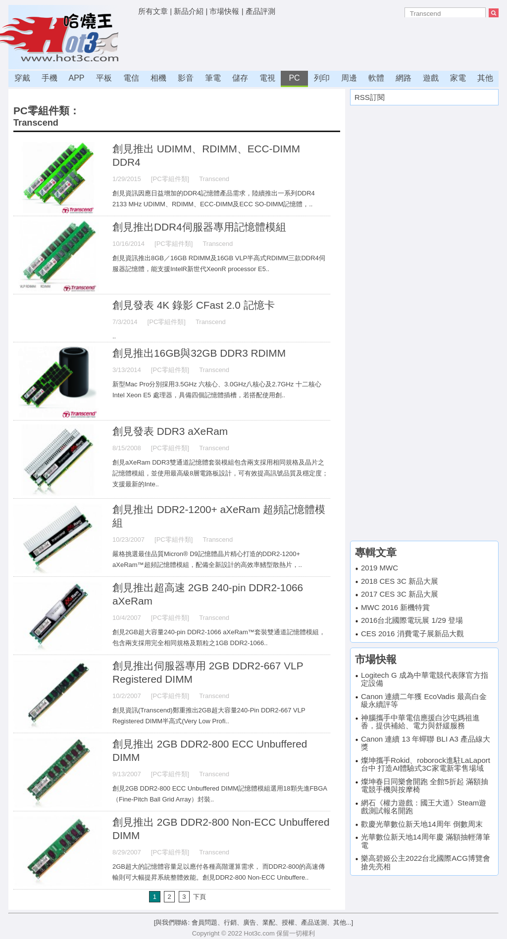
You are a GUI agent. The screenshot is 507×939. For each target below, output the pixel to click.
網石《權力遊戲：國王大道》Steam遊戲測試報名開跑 (423, 806)
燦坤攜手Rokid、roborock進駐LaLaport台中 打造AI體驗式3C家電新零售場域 (425, 764)
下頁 (199, 896)
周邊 (349, 78)
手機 (49, 78)
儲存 (240, 78)
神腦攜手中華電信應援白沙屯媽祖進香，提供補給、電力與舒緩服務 (420, 721)
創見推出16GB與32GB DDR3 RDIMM (199, 353)
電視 (267, 78)
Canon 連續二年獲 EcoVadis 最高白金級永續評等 (424, 700)
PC (294, 78)
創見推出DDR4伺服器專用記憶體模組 (199, 227)
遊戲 (431, 78)
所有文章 (153, 11)
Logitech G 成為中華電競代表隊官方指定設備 (424, 679)
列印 (322, 78)
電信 (131, 78)
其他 (485, 78)
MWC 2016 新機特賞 (395, 607)
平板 (104, 78)
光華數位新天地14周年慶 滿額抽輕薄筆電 (425, 841)
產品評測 (260, 11)
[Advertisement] (318, 42)
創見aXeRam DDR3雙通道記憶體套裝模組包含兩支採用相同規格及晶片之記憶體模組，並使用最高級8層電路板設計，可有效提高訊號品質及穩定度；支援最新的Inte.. (220, 473)
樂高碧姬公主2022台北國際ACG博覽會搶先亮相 (425, 862)
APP (76, 78)
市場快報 (224, 11)
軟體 (376, 78)
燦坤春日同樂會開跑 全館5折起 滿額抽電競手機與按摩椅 (424, 785)
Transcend (35, 123)
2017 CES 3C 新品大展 (399, 594)
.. (114, 336)
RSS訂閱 (370, 97)
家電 (458, 78)
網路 (403, 78)
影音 (186, 78)
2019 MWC (379, 567)
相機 (158, 78)
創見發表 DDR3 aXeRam (170, 431)
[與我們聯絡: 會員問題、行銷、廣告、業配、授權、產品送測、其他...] (253, 922)
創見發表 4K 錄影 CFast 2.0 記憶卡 (193, 305)
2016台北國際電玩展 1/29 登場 (412, 620)
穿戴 (22, 78)
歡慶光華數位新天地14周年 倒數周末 (422, 824)
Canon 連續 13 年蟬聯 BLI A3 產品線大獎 (425, 743)
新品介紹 (188, 11)
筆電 (213, 78)
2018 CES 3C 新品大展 (399, 581)
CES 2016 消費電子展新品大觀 (412, 633)
